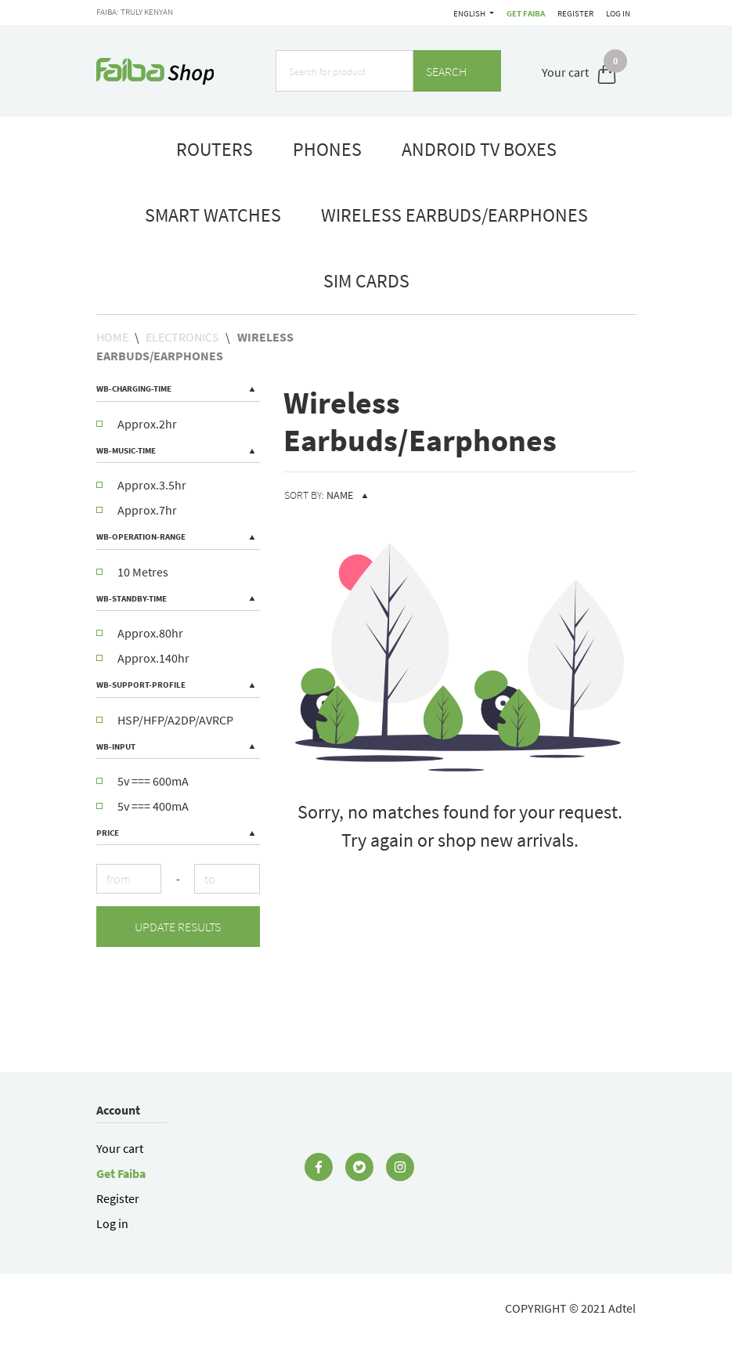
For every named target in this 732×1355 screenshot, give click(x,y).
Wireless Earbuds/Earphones (454, 215)
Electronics (182, 337)
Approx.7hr (136, 510)
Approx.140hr (142, 658)
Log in (618, 13)
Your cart (119, 1148)
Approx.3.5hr (141, 485)
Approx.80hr (139, 633)
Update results (178, 926)
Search (457, 71)
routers (214, 149)
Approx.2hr (136, 424)
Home (112, 337)
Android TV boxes (479, 149)
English (516, 13)
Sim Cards (366, 281)
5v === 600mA (142, 781)
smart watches (213, 215)
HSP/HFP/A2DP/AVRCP (164, 720)
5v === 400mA (142, 806)
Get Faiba (465, 13)
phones (327, 149)
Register (573, 13)
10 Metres (132, 572)
